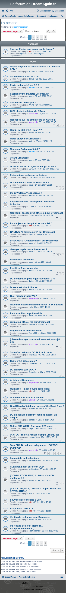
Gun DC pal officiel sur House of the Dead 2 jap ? (37, 406)
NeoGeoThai (34, 460)
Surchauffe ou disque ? (23, 102)
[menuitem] (9, 11)
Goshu (32, 400)
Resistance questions (22, 259)
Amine (31, 105)
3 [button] (37, 37)
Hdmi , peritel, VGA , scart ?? (26, 130)
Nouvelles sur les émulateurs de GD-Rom (33, 119)
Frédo (31, 408)
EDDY (31, 207)
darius (31, 79)
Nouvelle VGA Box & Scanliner (27, 397)
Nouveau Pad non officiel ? (25, 149)
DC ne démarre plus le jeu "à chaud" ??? (32, 278)
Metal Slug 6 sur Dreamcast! (25, 138)
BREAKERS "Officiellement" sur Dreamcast (34, 240)
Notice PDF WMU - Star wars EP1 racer (31, 426)
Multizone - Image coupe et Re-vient (29, 388)
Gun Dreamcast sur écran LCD (27, 466)
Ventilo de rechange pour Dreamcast (30, 517)
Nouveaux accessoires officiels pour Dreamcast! (37, 213)
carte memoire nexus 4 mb (24, 76)
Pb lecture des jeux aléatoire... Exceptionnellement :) (26, 527)
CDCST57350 (35, 169)
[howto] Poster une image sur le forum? (32, 49)
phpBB (25, 583)
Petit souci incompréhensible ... (27, 313)
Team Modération (20, 27)
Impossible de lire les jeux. (24, 458)
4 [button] (41, 37)
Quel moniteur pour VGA (23, 296)
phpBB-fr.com (37, 586)
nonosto (32, 420)
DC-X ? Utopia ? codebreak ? (26, 193)
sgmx (31, 234)
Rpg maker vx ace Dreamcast (26, 330)
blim (30, 493)
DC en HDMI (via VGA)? (23, 369)
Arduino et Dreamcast (22, 380)
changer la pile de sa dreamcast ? (28, 249)
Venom (32, 87)
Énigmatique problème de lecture (28, 175)
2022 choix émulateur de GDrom (28, 111)
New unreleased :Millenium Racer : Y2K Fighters (36, 304)
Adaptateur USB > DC (22, 508)
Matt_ (31, 141)
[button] (45, 37)
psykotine (33, 298)
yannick (32, 324)
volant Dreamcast (19, 157)
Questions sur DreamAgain (31, 53)
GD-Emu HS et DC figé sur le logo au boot (33, 166)
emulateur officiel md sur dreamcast (30, 322)
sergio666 (33, 355)
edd (30, 51)
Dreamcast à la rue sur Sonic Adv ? (29, 182)
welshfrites (33, 469)
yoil (30, 307)
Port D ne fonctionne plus (24, 268)
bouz (31, 96)
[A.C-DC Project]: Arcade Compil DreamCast (34, 434)
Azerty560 (33, 333)
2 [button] (33, 37)
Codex (31, 215)
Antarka (32, 72)
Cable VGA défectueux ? (23, 361)
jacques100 (34, 437)
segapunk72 (34, 428)
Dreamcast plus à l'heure (23, 287)
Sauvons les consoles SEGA (26, 499)
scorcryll (33, 113)
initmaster (33, 363)
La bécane (9, 23)
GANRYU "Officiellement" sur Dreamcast (32, 232)
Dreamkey (33, 372)
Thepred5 (33, 177)
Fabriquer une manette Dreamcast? (29, 93)
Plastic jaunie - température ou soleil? (31, 223)
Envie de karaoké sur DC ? (24, 85)
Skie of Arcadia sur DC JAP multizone (31, 352)
